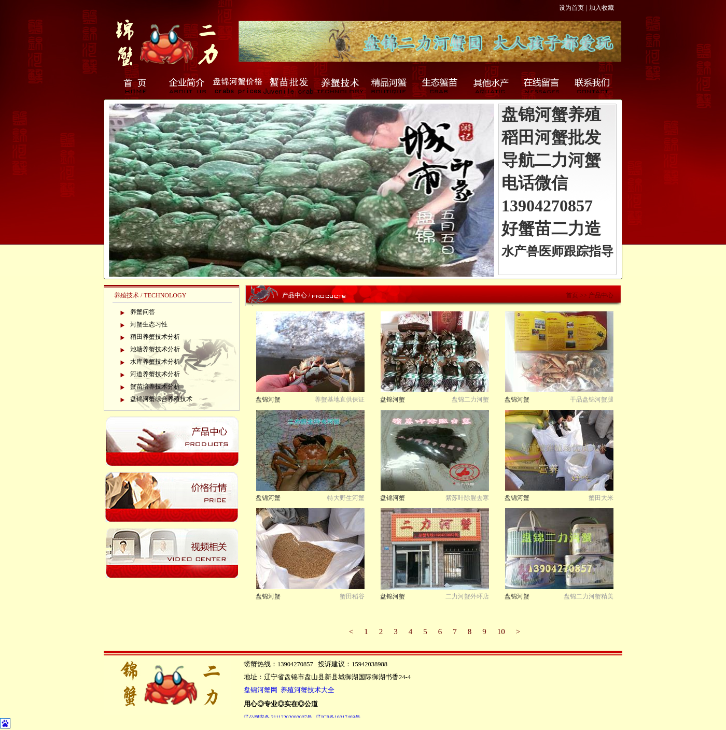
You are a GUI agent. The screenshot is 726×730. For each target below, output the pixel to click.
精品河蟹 (390, 85)
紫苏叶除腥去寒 (467, 498)
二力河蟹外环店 (467, 596)
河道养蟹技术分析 (155, 374)
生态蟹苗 (440, 85)
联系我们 (593, 85)
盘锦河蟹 (268, 399)
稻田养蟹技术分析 (155, 336)
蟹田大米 (601, 498)
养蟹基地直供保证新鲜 (340, 400)
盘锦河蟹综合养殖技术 (161, 399)
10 (501, 631)
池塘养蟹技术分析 (155, 349)
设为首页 (571, 7)
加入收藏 (601, 7)
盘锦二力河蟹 (470, 399)
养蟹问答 (142, 312)
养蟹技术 (339, 85)
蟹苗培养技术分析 (155, 386)
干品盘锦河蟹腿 (591, 399)
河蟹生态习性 (148, 324)
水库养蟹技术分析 (155, 361)
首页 (135, 85)
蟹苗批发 (288, 85)
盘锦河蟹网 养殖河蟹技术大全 (289, 690)
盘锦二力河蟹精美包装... (588, 597)
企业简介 (186, 85)
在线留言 (542, 85)
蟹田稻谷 (352, 596)
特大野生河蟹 (346, 498)
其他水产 (491, 85)
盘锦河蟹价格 (237, 85)
